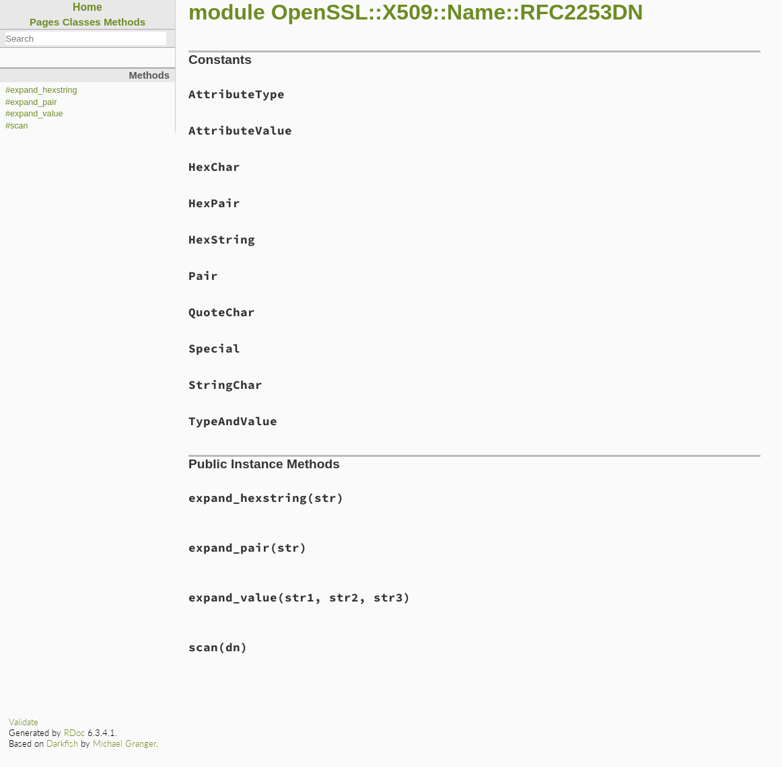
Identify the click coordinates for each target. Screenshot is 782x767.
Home (87, 7)
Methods (124, 22)
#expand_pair (31, 102)
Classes (82, 22)
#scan (16, 126)
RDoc (74, 732)
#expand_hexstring (41, 90)
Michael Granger (124, 743)
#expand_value (34, 113)
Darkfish (62, 743)
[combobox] (85, 38)
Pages (45, 22)
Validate (23, 722)
